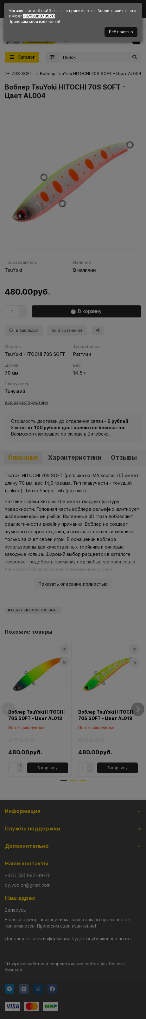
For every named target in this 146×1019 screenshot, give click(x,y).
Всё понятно (121, 32)
